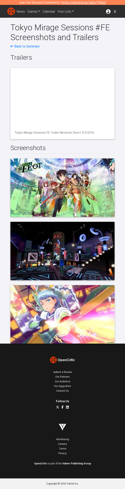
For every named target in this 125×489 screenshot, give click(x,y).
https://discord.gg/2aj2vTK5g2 (83, 2)
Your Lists (64, 11)
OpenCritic (40, 463)
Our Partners (62, 376)
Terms (62, 448)
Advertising (62, 439)
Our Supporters (62, 386)
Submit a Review (62, 372)
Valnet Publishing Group (76, 463)
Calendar (48, 11)
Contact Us (62, 390)
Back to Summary (25, 46)
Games (32, 11)
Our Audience (62, 381)
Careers (62, 443)
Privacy (62, 453)
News (21, 11)
